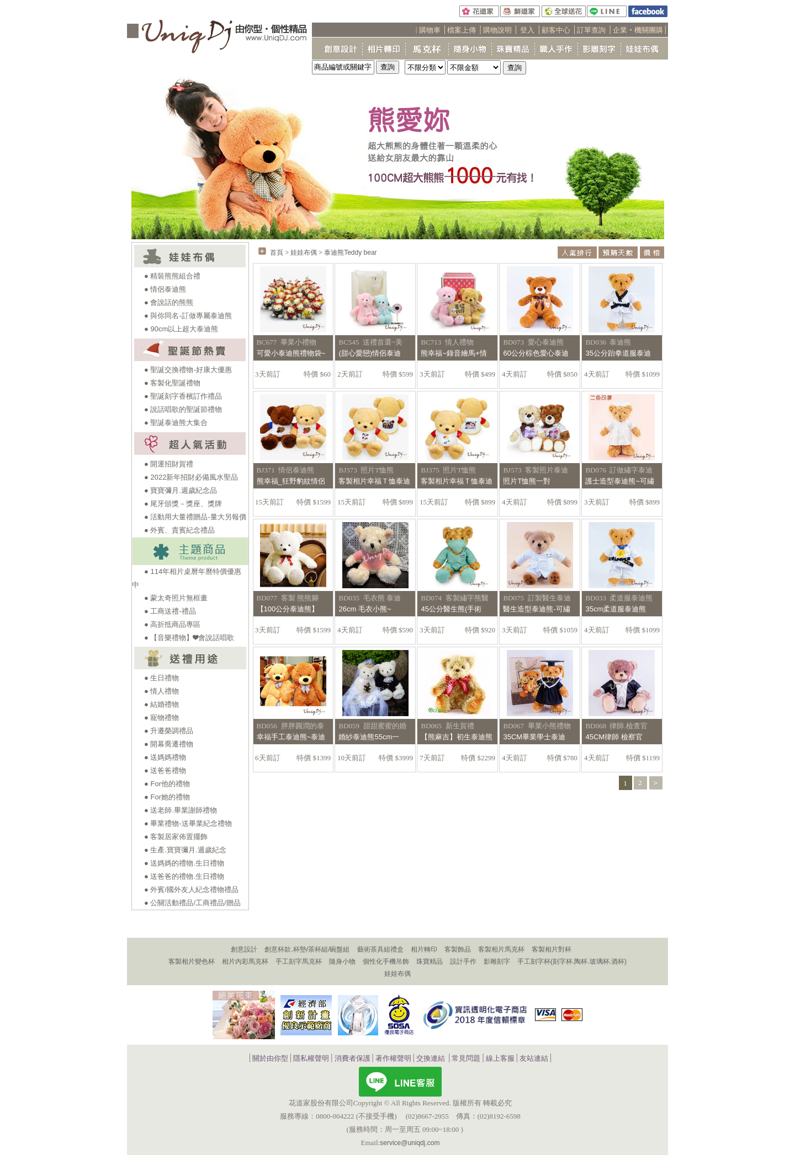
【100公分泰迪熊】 (288, 609)
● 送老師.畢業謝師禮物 (180, 810)
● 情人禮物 (161, 691)
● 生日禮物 (161, 678)
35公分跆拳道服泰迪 (617, 353)
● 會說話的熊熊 (168, 302)
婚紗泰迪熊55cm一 (368, 737)
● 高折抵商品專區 (172, 624)
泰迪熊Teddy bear (350, 252)
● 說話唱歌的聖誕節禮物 (183, 409)
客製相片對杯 (551, 949)
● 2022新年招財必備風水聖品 (191, 477)
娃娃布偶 (303, 252)
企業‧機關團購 (638, 30)
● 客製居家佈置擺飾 (176, 836)
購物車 (430, 30)
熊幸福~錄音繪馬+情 (453, 353)
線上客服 (500, 1059)
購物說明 (497, 30)
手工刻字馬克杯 (298, 961)
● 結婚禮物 (161, 704)
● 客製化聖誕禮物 (172, 383)
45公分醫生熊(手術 (451, 609)
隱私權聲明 (311, 1059)
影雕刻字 (497, 961)
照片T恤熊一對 (526, 481)
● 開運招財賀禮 (168, 464)
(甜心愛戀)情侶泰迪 (369, 353)
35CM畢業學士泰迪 (534, 737)
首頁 (276, 252)
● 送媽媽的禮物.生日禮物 (184, 863)
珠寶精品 (429, 961)
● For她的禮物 (167, 797)
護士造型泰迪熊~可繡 (619, 481)
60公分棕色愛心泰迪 (535, 353)
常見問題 (466, 1059)
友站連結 (534, 1059)
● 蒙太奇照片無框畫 (176, 598)
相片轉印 (424, 949)
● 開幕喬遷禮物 (168, 744)
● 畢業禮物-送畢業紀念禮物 (188, 823)
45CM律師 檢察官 (613, 737)
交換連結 (430, 1059)
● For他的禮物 (167, 784)
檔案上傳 (461, 30)
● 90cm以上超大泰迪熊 (181, 329)
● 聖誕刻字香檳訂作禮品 (183, 396)
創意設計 (244, 949)
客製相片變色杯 (191, 961)
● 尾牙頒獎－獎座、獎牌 (183, 503)
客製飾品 (457, 949)
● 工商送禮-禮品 (170, 611)
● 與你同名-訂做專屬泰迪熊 (188, 315)
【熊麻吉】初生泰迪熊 (456, 737)
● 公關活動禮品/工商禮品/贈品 (192, 903)
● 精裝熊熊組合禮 (172, 276)
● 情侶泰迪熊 (165, 289)
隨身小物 (342, 961)
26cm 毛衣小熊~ (364, 609)
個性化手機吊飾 (386, 961)
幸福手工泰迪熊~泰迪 (291, 737)
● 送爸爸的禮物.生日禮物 (184, 876)
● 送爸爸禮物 (165, 770)
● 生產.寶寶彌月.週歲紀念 (185, 850)
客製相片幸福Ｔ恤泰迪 (374, 481)
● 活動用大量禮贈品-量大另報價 (195, 517)
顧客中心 (556, 30)
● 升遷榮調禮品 (168, 731)
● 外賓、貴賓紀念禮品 (179, 530)
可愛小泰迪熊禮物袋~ (291, 353)
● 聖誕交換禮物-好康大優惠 (188, 370)
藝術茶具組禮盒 (380, 949)
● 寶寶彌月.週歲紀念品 (180, 490)
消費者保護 (352, 1059)
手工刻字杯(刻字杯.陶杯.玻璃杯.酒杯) (572, 961)
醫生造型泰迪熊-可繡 (536, 609)
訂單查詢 (591, 30)
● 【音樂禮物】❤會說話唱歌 (189, 637)
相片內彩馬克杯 (245, 961)
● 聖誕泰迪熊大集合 (176, 422)
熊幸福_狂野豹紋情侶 (291, 481)
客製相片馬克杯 (501, 949)
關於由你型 (270, 1059)
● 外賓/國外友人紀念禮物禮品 (191, 889)
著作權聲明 (393, 1059)
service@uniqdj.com (409, 1143)
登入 (527, 30)
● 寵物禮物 (161, 717)
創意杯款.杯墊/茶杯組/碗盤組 (306, 949)
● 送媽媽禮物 (165, 757)
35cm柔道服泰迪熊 (615, 609)
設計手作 (463, 961)
